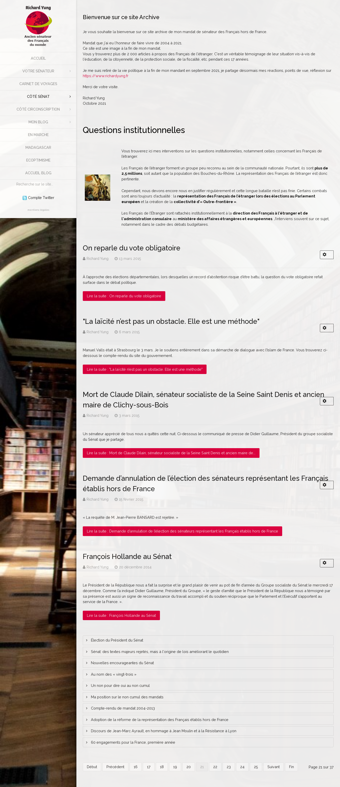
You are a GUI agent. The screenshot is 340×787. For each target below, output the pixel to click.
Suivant (273, 767)
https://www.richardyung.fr (105, 76)
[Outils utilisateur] (327, 254)
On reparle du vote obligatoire (131, 248)
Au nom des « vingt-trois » (113, 674)
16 (136, 767)
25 (256, 767)
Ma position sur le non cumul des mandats (127, 697)
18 (162, 767)
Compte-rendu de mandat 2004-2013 (122, 708)
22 (215, 767)
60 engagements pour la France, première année (132, 742)
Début (92, 767)
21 (202, 767)
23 (229, 767)
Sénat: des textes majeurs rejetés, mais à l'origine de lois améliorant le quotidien (159, 651)
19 (175, 767)
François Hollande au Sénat (127, 556)
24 (242, 767)
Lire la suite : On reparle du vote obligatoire (124, 296)
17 (149, 767)
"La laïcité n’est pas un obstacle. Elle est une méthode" (171, 321)
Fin (291, 767)
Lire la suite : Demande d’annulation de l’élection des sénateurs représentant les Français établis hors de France (182, 531)
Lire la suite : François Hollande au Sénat (121, 615)
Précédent (115, 767)
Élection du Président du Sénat (116, 640)
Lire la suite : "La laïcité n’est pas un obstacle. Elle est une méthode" (144, 369)
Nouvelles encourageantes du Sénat (122, 663)
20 (188, 767)
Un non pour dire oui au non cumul (120, 685)
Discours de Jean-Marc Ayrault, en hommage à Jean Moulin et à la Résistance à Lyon (163, 731)
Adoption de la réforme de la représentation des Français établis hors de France (159, 719)
